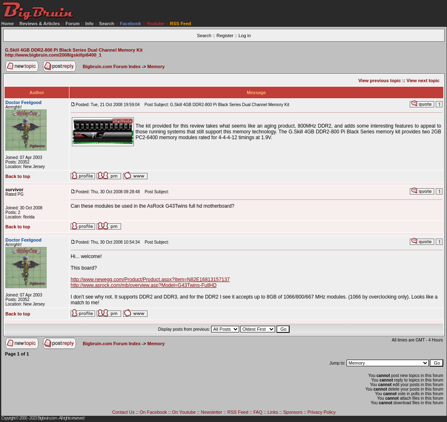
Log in (244, 35)
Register (224, 35)
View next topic (423, 80)
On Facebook (153, 412)
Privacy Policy (321, 412)
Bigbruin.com (47, 418)
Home (7, 23)
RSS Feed (237, 412)
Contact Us (123, 412)
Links (273, 412)
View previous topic (379, 80)
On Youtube (184, 412)
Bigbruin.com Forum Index (111, 66)
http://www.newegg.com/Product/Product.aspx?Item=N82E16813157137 (150, 279)
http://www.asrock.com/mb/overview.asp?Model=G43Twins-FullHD (143, 285)
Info (89, 23)
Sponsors (292, 412)
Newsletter (211, 412)
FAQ (257, 412)
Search (106, 23)
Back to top (17, 176)
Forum (73, 23)
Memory (156, 66)
